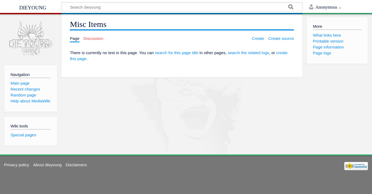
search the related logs (248, 52)
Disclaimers (76, 164)
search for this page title (176, 52)
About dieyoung (47, 164)
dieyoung (32, 7)
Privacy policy (16, 164)
